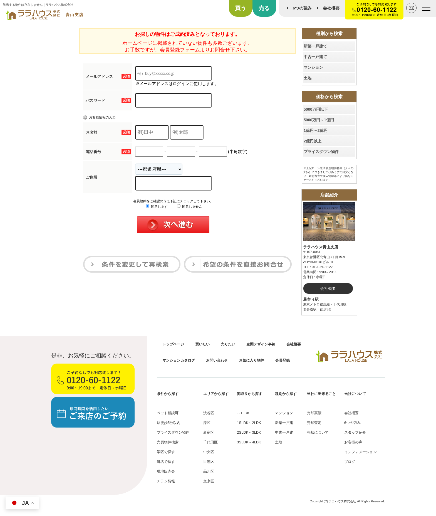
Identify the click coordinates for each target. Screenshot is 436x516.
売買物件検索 (168, 442)
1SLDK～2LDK (249, 423)
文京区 (208, 481)
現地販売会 (166, 471)
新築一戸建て (315, 46)
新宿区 (208, 432)
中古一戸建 (284, 432)
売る (264, 8)
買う (240, 8)
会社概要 (331, 8)
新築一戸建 (284, 423)
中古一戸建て (315, 57)
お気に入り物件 (251, 360)
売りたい (228, 344)
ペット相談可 (168, 413)
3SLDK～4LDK (249, 442)
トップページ (173, 344)
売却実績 (314, 413)
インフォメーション (360, 452)
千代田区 (210, 442)
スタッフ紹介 (355, 432)
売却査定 (314, 423)
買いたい (202, 344)
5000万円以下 (316, 109)
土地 (307, 78)
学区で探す (166, 452)
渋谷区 (208, 413)
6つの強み (302, 8)
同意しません (189, 207)
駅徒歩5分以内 (168, 423)
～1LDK (243, 413)
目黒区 (208, 462)
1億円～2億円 (316, 130)
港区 (206, 423)
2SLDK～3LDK (249, 432)
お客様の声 (353, 442)
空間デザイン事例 (260, 344)
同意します (157, 207)
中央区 (208, 452)
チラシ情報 (166, 481)
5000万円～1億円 (319, 120)
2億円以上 (312, 141)
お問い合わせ (217, 360)
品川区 (208, 471)
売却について (318, 432)
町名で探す (166, 462)
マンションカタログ (178, 360)
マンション (313, 67)
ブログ (349, 462)
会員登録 (282, 360)
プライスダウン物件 (321, 151)
